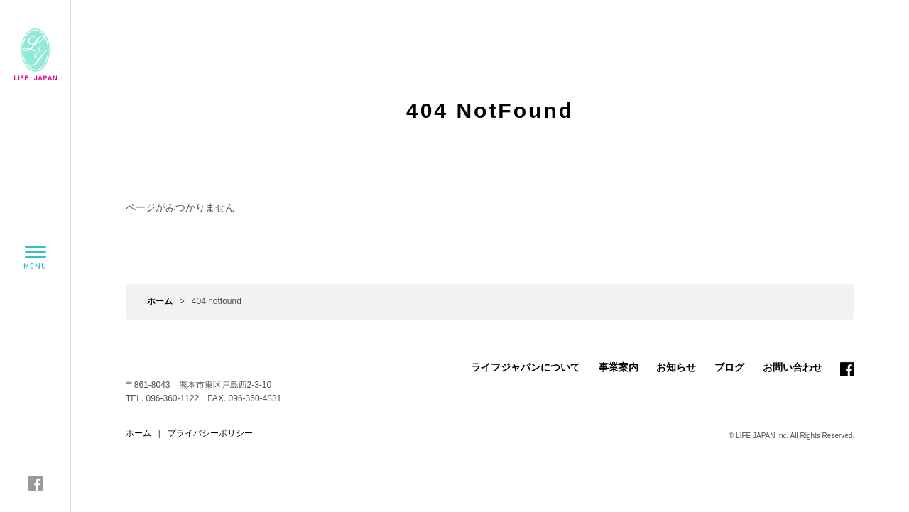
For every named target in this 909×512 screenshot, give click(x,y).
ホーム (160, 301)
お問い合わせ (792, 367)
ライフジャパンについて (525, 367)
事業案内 (618, 367)
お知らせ (676, 367)
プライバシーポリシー (210, 433)
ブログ (729, 367)
